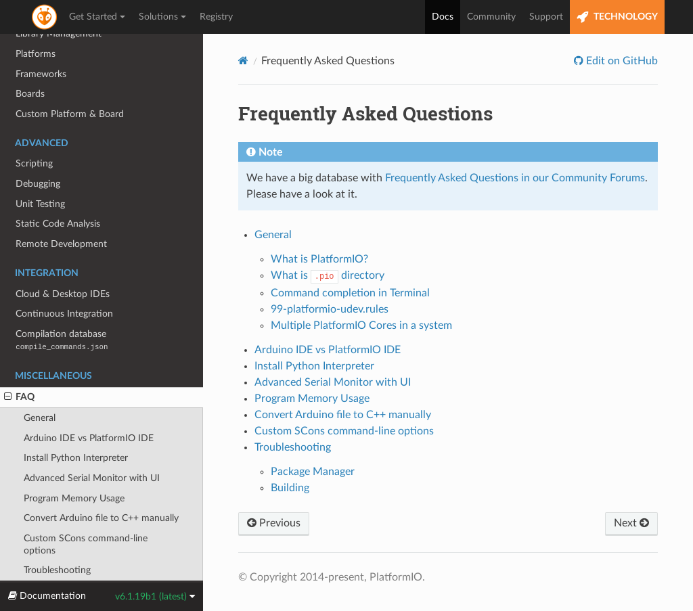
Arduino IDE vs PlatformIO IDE (89, 407)
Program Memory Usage (74, 467)
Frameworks (41, 43)
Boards (30, 63)
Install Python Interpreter (76, 427)
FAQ (19, 366)
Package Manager (313, 471)
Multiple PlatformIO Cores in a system (361, 325)
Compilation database (62, 309)
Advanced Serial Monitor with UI (92, 447)
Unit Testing (40, 173)
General (39, 387)
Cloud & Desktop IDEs (63, 263)
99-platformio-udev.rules (329, 309)
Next (631, 523)
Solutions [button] (162, 17)
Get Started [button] (97, 17)
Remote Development (61, 213)
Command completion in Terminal (350, 293)
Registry (216, 17)
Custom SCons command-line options (86, 513)
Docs (442, 17)
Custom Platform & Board (70, 83)
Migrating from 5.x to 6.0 (68, 579)
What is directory (327, 275)
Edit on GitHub (620, 60)
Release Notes (45, 559)
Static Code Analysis (58, 192)
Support (546, 17)
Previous (273, 523)
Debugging (38, 153)
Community (491, 17)
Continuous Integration (64, 282)
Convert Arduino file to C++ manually (101, 487)
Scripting (34, 132)
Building (290, 487)
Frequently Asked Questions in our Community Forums (515, 178)
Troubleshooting (57, 539)
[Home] (243, 60)
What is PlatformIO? (319, 259)
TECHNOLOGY (617, 17)
